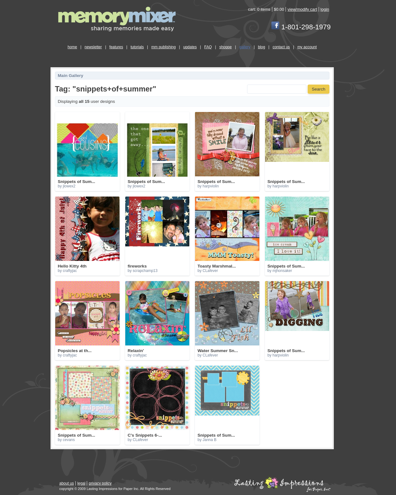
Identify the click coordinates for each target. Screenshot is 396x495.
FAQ (208, 47)
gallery (244, 47)
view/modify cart (302, 9)
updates (190, 47)
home (72, 47)
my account (306, 47)
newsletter (93, 47)
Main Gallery (70, 75)
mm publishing (163, 47)
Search (318, 89)
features (116, 47)
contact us (281, 47)
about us (66, 483)
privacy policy (100, 483)
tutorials (137, 47)
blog (261, 47)
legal (81, 483)
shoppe (225, 47)
